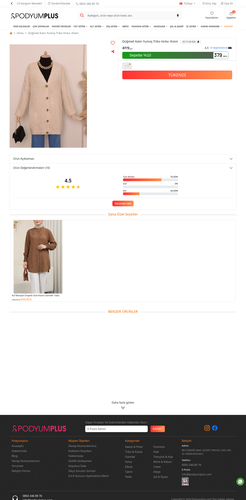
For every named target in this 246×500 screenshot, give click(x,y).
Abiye (156, 472)
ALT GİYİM (96, 26)
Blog (15, 456)
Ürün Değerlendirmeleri (31, 168)
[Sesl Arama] (177, 15)
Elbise (129, 467)
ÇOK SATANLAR (41, 26)
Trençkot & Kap (163, 457)
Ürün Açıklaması (23, 159)
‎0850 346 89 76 (191, 465)
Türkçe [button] (188, 3)
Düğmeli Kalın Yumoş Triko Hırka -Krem (53, 33)
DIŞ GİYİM (112, 26)
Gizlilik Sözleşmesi (80, 461)
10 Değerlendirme (221, 47)
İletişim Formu (21, 471)
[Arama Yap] (82, 15)
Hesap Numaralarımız (26, 461)
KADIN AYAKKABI (210, 26)
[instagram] (207, 429)
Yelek (128, 477)
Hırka (20, 33)
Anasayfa (17, 446)
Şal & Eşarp (160, 477)
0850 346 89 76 (87, 4)
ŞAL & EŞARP (176, 26)
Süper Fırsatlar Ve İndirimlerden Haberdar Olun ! (116, 422)
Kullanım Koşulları (80, 451)
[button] (112, 43)
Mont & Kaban (162, 462)
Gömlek (130, 457)
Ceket (157, 467)
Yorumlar (18, 466)
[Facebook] (214, 429)
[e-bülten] (116, 429)
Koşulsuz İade (77, 466)
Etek (156, 452)
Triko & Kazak (133, 452)
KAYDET (158, 429)
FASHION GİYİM (140, 26)
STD (128, 65)
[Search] (130, 15)
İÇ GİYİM (191, 26)
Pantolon (159, 447)
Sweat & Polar (134, 447)
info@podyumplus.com (197, 474)
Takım (129, 472)
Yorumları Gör (123, 203)
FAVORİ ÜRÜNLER (61, 26)
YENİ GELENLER (21, 26)
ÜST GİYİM (80, 26)
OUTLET (228, 26)
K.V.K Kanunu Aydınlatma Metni (88, 476)
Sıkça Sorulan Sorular (82, 471)
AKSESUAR (160, 26)
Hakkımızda (19, 451)
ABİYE (125, 26)
